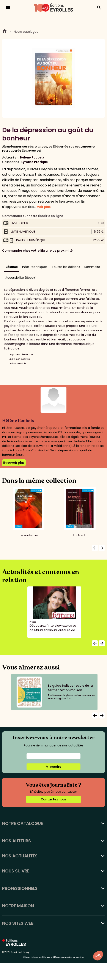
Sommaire (92, 267)
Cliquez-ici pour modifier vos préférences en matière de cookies (53, 957)
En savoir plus (14, 462)
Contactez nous (53, 799)
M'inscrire (53, 767)
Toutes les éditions (66, 267)
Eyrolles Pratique (34, 162)
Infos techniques (34, 267)
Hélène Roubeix (32, 157)
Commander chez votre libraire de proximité (37, 250)
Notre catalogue (26, 31)
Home (4, 31)
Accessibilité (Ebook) (21, 277)
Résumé (11, 267)
